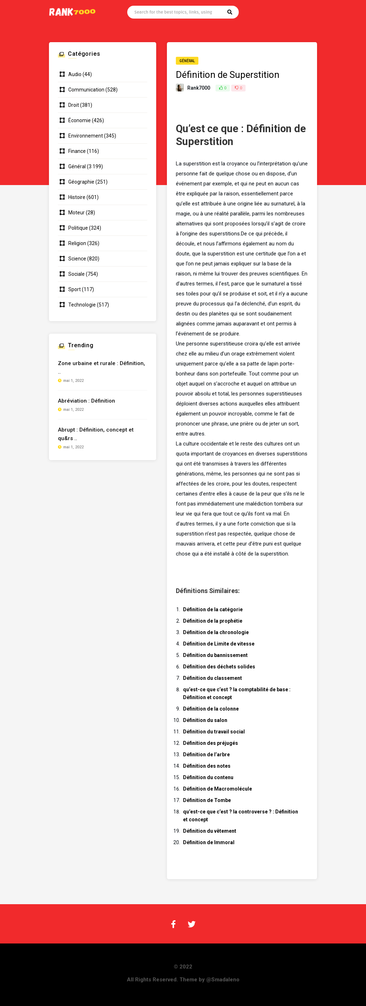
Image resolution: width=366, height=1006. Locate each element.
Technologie (82, 305)
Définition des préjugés (210, 743)
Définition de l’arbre (206, 754)
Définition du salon (205, 720)
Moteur (76, 212)
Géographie (81, 182)
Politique (78, 228)
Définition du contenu (208, 777)
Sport (74, 289)
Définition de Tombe (207, 800)
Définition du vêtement (209, 831)
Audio (74, 74)
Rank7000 (198, 88)
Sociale (76, 274)
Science (77, 259)
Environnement (85, 136)
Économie (79, 120)
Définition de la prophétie (212, 621)
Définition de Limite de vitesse (218, 644)
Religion (77, 243)
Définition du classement (212, 678)
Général (187, 61)
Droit (73, 105)
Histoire (76, 197)
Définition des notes (207, 766)
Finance (77, 151)
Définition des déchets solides (219, 666)
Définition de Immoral (208, 842)
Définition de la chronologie (216, 632)
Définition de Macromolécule (217, 789)
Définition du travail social (214, 731)
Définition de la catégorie (213, 609)
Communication (86, 90)
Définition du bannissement (215, 655)
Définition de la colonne (211, 709)
